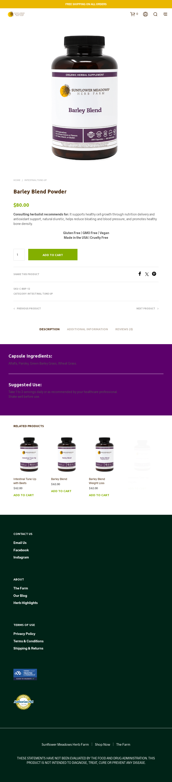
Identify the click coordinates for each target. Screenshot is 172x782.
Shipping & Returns (28, 648)
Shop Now (102, 744)
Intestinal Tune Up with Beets (24, 481)
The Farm (20, 588)
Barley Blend (59, 478)
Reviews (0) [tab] (124, 329)
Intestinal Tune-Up (35, 180)
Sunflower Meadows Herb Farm (65, 744)
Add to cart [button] (23, 495)
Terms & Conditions (28, 641)
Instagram (21, 557)
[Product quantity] (19, 255)
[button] (134, 14)
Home (16, 180)
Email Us (19, 543)
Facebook (21, 550)
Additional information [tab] (87, 329)
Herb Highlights (25, 603)
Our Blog (20, 595)
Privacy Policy (24, 634)
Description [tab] (49, 329)
